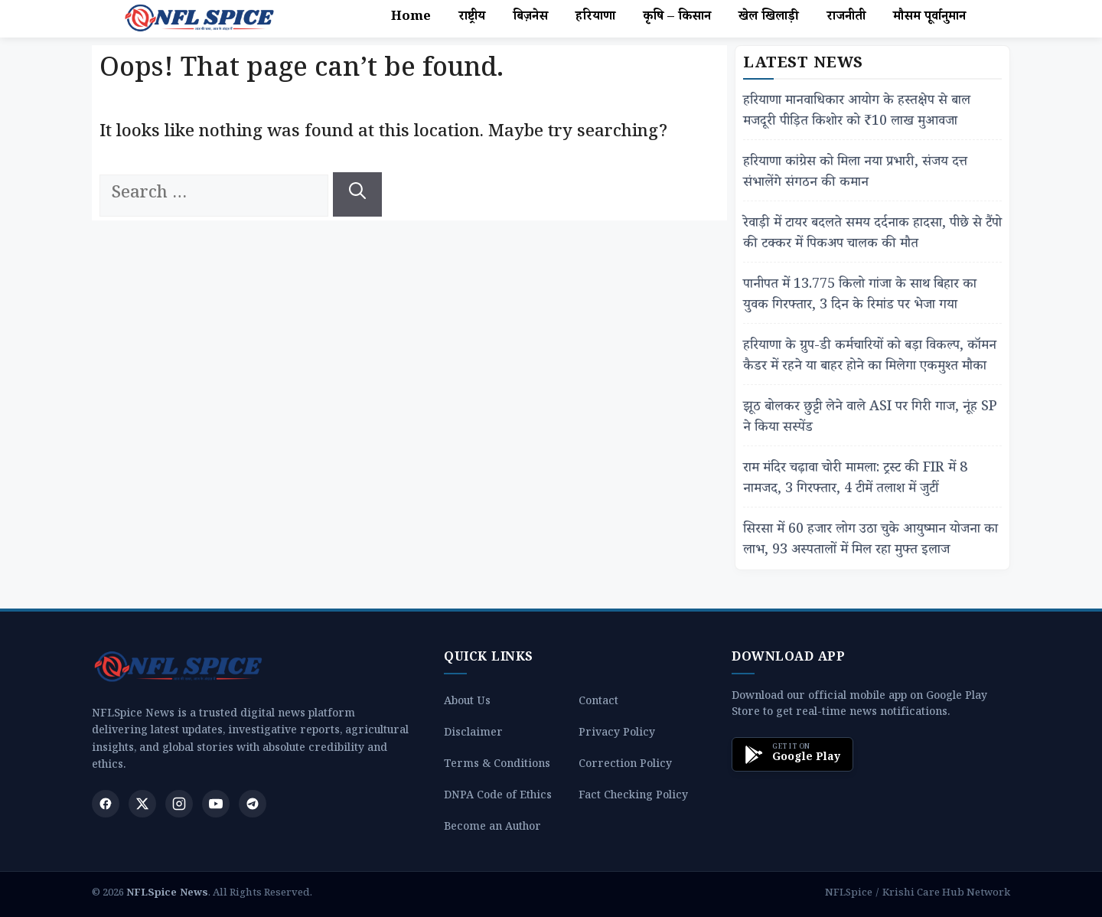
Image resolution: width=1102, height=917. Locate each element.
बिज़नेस (530, 18)
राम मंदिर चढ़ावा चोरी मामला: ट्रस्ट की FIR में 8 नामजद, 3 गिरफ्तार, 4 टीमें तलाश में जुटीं (855, 480)
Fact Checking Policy (633, 797)
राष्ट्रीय (471, 18)
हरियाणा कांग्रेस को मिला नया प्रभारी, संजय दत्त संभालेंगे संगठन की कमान (855, 173)
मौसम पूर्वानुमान (929, 18)
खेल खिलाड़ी (768, 18)
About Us (467, 703)
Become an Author (492, 829)
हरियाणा (595, 18)
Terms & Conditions (497, 766)
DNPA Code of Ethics (498, 797)
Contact (598, 703)
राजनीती (846, 18)
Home (411, 18)
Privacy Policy (617, 734)
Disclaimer (473, 734)
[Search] (357, 194)
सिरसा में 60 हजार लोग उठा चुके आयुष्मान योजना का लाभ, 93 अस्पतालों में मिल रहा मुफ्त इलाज (870, 541)
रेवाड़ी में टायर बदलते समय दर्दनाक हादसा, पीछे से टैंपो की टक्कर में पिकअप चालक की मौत (872, 235)
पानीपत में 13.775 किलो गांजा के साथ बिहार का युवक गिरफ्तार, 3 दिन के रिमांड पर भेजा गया (859, 296)
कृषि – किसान (677, 18)
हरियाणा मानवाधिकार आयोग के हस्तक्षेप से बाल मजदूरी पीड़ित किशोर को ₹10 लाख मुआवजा (856, 112)
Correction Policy (625, 766)
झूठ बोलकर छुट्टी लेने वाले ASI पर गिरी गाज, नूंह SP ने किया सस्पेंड (870, 418)
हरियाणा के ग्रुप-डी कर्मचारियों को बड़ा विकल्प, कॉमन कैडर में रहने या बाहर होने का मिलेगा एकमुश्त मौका (869, 357)
